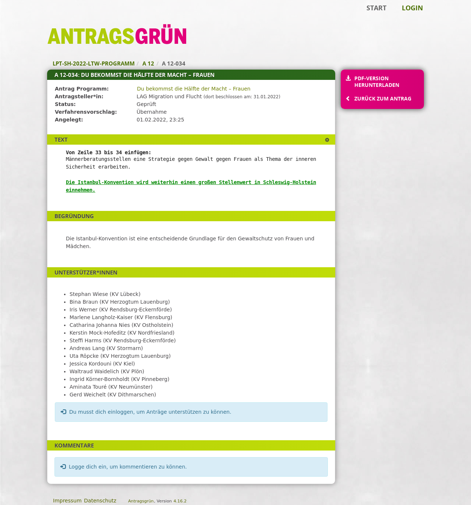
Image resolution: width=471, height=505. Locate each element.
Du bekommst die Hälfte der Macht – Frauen (193, 89)
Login (412, 7)
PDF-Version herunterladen (376, 81)
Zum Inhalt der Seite (30, 17)
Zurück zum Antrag (382, 98)
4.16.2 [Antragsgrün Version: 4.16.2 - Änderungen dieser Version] (180, 501)
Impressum (67, 501)
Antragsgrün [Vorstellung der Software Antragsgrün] (140, 501)
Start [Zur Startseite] (376, 7)
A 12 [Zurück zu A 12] (148, 63)
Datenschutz (100, 501)
